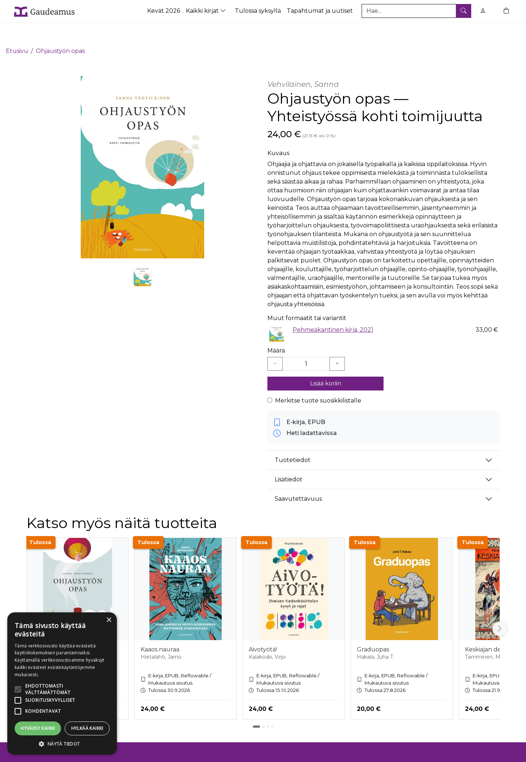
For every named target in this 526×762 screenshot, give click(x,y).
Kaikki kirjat (207, 10)
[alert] (62, 683)
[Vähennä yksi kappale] (275, 343)
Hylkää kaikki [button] (87, 728)
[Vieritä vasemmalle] (26, 607)
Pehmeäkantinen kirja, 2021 (333, 308)
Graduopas (373, 628)
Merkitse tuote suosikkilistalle (318, 379)
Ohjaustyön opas (60, 30)
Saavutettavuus (298, 477)
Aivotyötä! (263, 628)
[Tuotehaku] (416, 11)
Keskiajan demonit (491, 628)
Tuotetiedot (292, 439)
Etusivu (17, 30)
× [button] (108, 620)
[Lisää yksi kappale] (337, 343)
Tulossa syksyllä (258, 10)
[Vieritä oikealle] (499, 607)
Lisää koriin (325, 362)
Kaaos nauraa (160, 628)
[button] (62, 743)
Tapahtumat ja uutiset (320, 10)
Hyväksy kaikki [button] (37, 728)
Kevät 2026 (163, 10)
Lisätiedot (288, 458)
